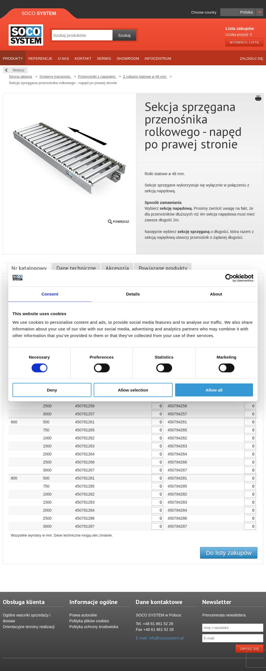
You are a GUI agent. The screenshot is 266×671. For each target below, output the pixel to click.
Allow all (214, 390)
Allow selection (133, 390)
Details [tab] (133, 293)
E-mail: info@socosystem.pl (160, 638)
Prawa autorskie (83, 615)
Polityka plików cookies (89, 621)
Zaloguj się (251, 58)
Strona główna (20, 76)
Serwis (104, 58)
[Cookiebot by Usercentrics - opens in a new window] (229, 278)
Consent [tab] (50, 293)
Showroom (128, 58)
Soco (39, 13)
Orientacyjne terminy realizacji (29, 627)
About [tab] (216, 293)
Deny (52, 390)
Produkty (13, 58)
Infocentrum (158, 58)
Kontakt (83, 58)
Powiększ (121, 221)
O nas (63, 58)
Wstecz (17, 70)
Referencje (40, 58)
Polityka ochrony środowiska (93, 627)
